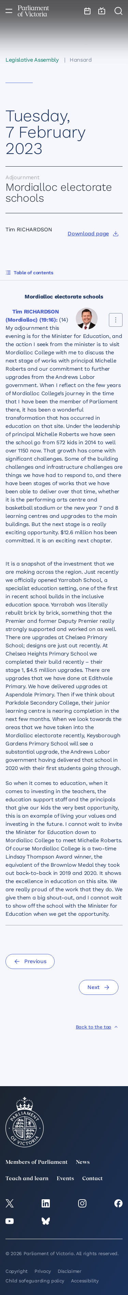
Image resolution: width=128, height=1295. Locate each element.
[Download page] (93, 234)
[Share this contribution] (116, 320)
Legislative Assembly (32, 60)
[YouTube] (9, 1221)
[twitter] (9, 1203)
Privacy (42, 1271)
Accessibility (85, 1280)
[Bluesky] (46, 1221)
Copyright (16, 1271)
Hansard (81, 60)
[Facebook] (118, 1203)
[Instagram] (82, 1203)
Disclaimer (70, 1271)
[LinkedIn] (46, 1203)
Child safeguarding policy (34, 1280)
